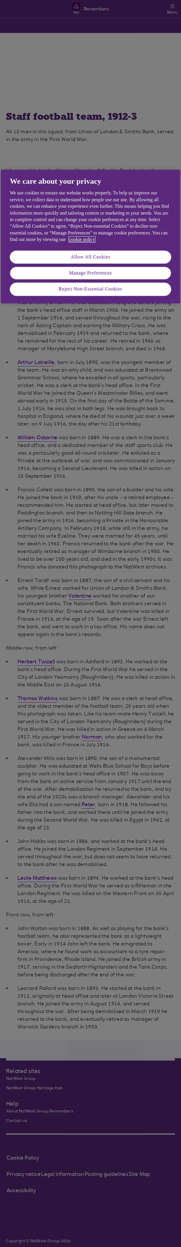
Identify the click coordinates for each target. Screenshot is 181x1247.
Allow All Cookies (90, 256)
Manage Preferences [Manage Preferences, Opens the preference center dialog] (90, 272)
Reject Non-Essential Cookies (90, 289)
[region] (90, 236)
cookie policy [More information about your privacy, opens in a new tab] (82, 239)
